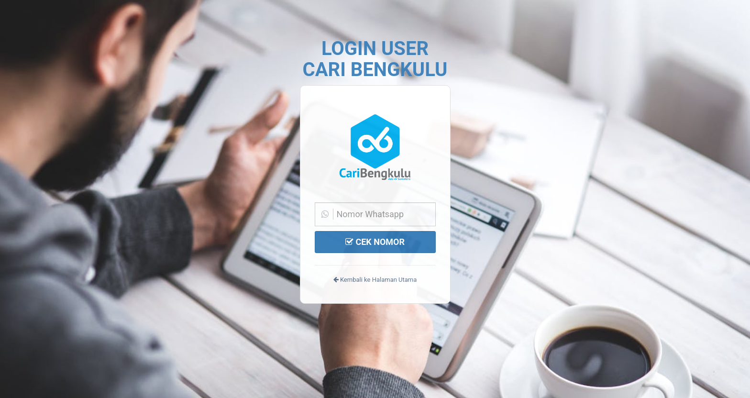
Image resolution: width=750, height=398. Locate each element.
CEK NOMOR (375, 242)
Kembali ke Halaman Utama (375, 279)
